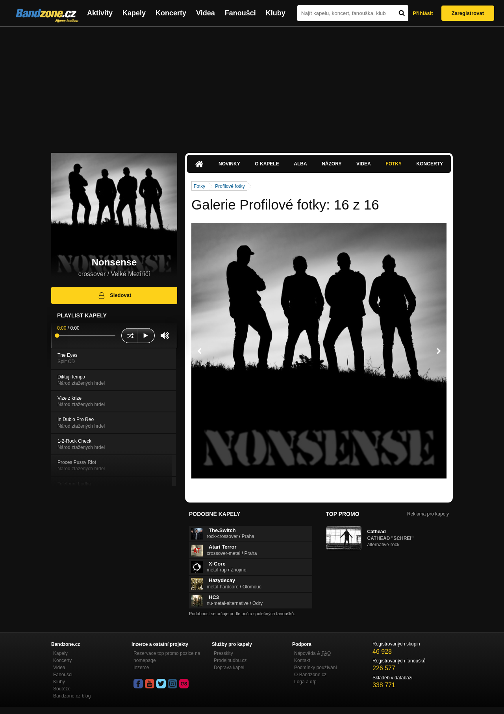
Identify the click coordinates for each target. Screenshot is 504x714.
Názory (331, 164)
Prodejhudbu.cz (230, 660)
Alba (300, 164)
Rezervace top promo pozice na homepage (166, 657)
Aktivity (100, 13)
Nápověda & (312, 653)
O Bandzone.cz (310, 674)
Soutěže (61, 689)
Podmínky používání (315, 667)
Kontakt (302, 660)
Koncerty (171, 13)
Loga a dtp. (306, 681)
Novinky (229, 164)
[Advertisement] (252, 86)
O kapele (267, 164)
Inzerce (141, 667)
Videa (205, 13)
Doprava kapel (229, 667)
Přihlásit (423, 13)
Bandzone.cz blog (72, 696)
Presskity (223, 653)
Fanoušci (240, 13)
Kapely (134, 13)
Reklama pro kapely (428, 514)
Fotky (393, 164)
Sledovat (114, 295)
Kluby (275, 13)
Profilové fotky (230, 186)
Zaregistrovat (468, 13)
